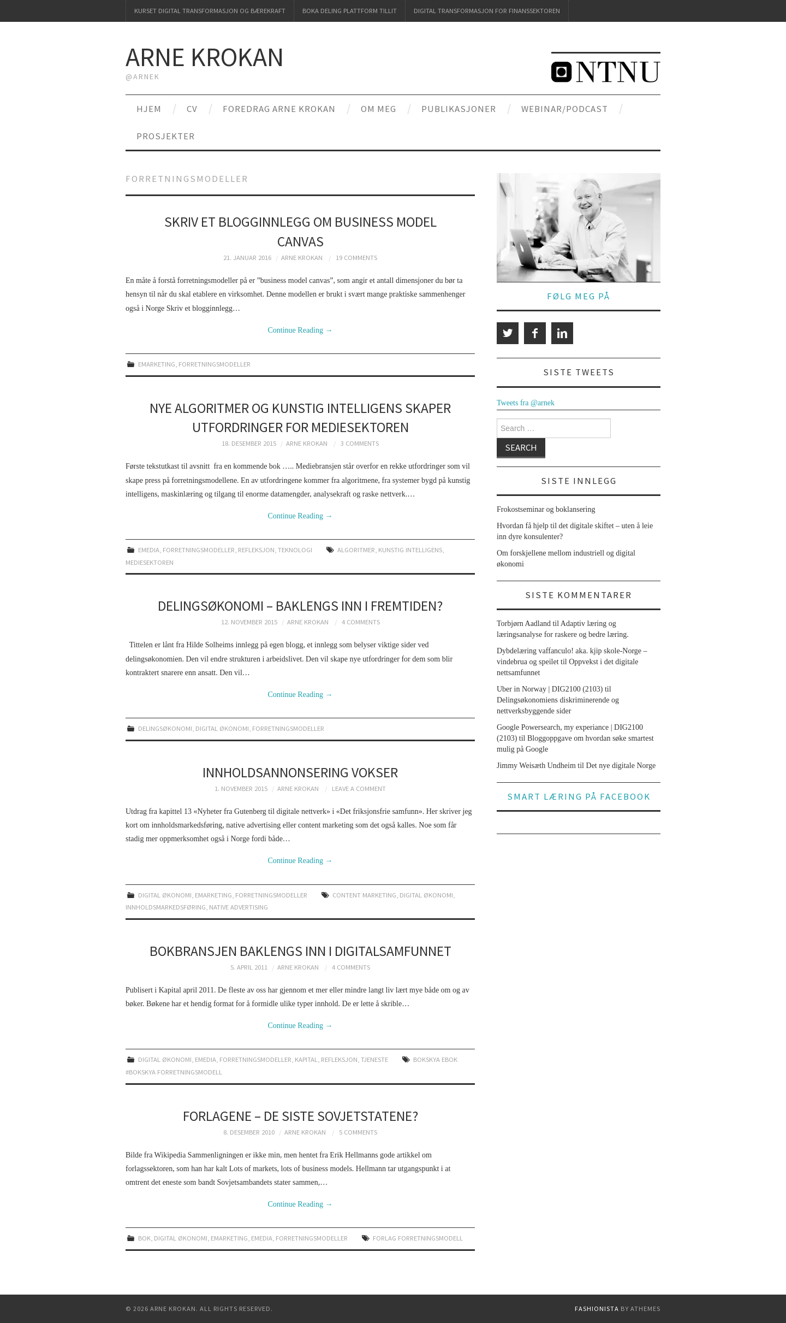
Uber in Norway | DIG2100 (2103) (550, 689)
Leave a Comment (359, 788)
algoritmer (356, 550)
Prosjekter (165, 136)
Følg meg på (578, 296)
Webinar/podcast (564, 109)
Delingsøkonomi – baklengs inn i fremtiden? (300, 606)
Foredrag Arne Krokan (279, 109)
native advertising (238, 907)
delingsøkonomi (165, 728)
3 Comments (360, 443)
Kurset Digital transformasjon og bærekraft (209, 11)
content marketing (364, 895)
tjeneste (374, 1059)
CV (192, 109)
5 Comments (358, 1132)
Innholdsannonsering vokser (300, 772)
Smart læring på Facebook (579, 796)
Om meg (378, 109)
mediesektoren (150, 562)
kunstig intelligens (410, 550)
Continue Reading (300, 330)
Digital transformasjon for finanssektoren (487, 11)
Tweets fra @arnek (526, 403)
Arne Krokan (205, 56)
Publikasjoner (458, 109)
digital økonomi (222, 728)
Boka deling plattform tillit (349, 11)
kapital (306, 1059)
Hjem (149, 109)
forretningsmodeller (214, 364)
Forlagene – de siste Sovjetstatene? (300, 1116)
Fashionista (597, 1308)
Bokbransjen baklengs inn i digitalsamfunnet (300, 951)
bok (144, 1238)
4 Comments (361, 622)
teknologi (295, 550)
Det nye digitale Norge (621, 765)
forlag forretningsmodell (418, 1238)
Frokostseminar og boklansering (546, 509)
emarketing (156, 364)
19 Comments (356, 257)
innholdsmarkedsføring (166, 907)
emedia (148, 550)
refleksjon (256, 550)
